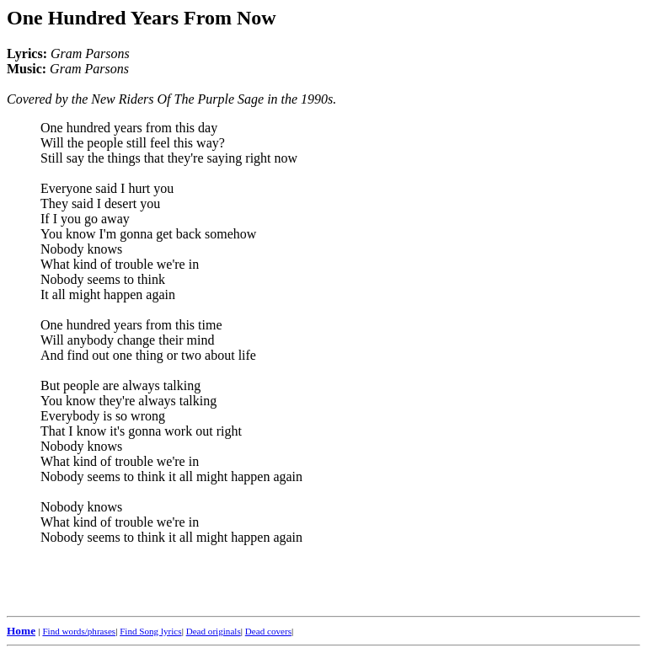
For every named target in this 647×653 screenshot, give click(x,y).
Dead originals (213, 631)
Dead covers (268, 631)
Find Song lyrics (150, 631)
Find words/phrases (78, 631)
